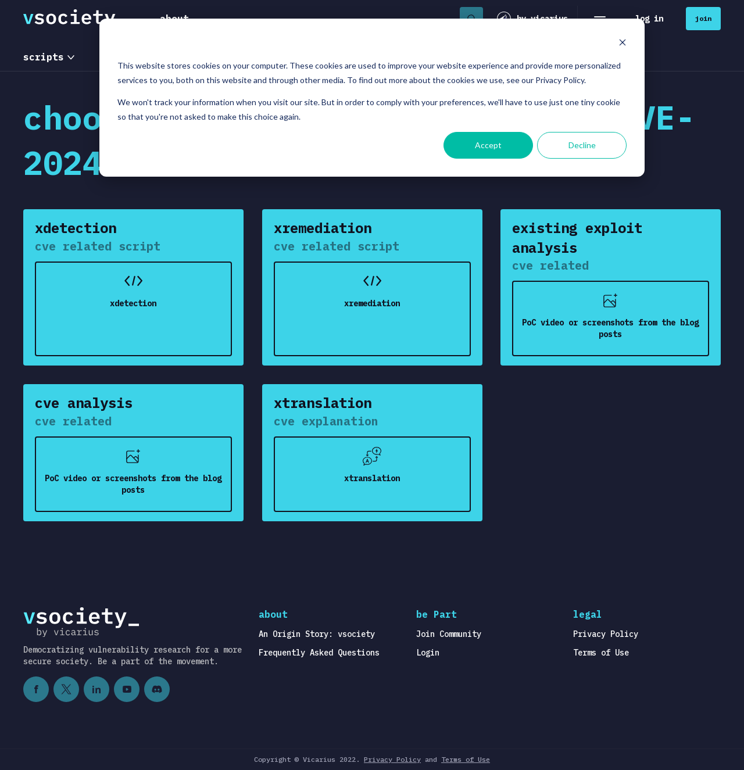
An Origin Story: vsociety (317, 634)
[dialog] (372, 98)
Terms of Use (601, 652)
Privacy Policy (605, 634)
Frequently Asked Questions (319, 652)
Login (427, 652)
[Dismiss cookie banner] (622, 44)
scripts (43, 57)
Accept (488, 145)
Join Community (448, 634)
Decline (582, 145)
